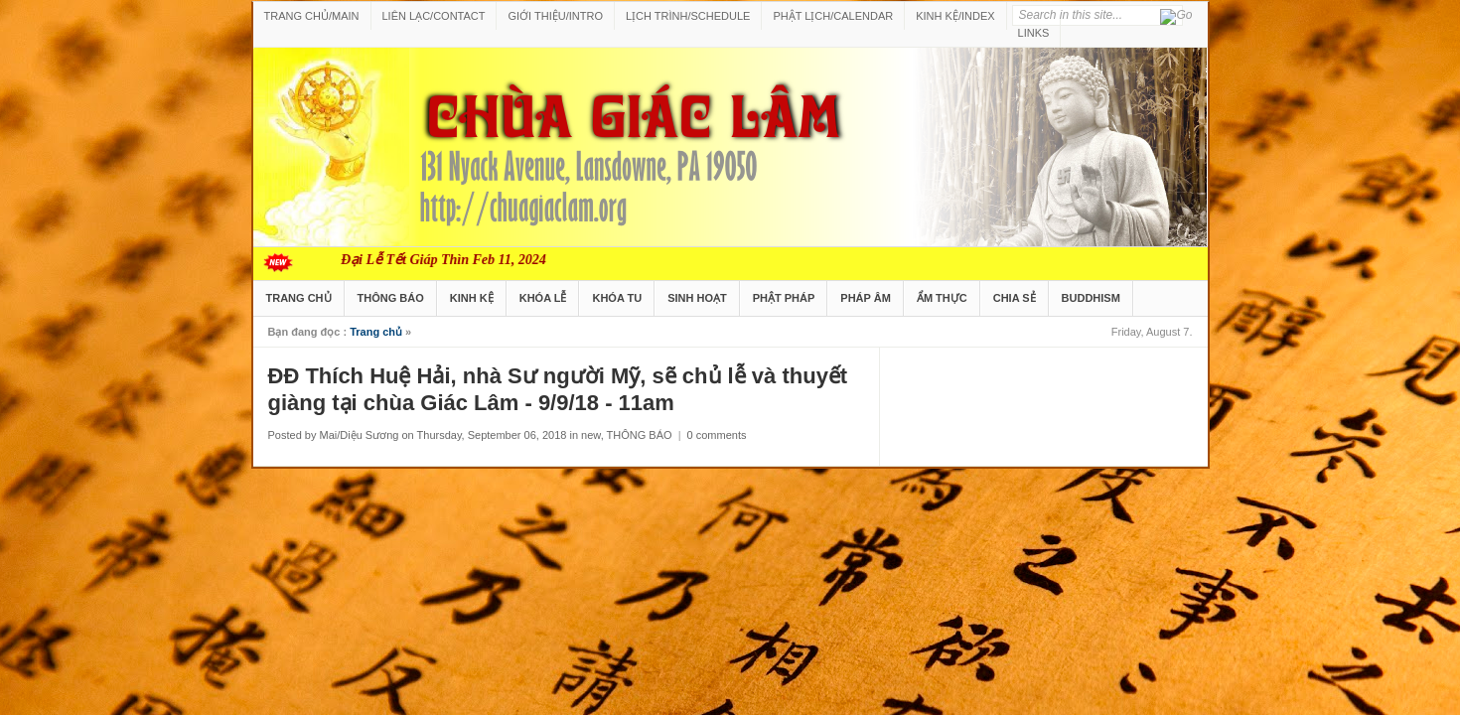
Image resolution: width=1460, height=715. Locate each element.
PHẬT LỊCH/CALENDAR (833, 16)
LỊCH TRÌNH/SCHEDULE (688, 16)
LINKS (1034, 33)
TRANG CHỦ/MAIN (312, 16)
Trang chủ (376, 332)
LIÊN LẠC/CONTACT (434, 16)
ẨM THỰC (942, 298)
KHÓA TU (617, 298)
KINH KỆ (472, 298)
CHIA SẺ (1014, 298)
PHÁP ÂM (865, 298)
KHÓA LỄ (543, 298)
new (591, 435)
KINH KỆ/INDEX (955, 16)
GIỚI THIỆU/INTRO (555, 16)
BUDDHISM (1091, 298)
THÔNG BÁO (391, 298)
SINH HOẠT (697, 298)
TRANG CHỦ (299, 298)
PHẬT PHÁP (784, 298)
